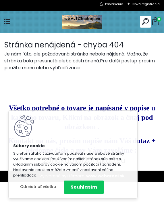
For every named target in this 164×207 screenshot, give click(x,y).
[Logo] (82, 21)
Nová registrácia (146, 4)
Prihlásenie (114, 4)
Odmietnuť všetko (38, 186)
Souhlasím (84, 187)
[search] (145, 21)
